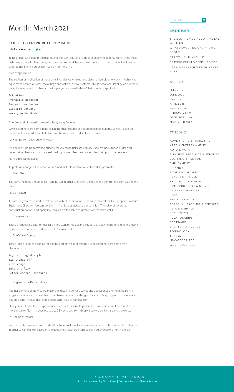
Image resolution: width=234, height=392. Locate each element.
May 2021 (176, 99)
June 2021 (177, 94)
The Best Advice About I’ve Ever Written (196, 40)
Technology (180, 231)
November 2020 (181, 122)
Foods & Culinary (184, 172)
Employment (180, 163)
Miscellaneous (182, 199)
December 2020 (181, 117)
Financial (178, 168)
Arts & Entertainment (188, 145)
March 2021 (178, 108)
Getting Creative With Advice (194, 62)
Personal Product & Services (194, 204)
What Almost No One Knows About (193, 49)
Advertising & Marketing (190, 140)
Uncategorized (23, 49)
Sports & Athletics (185, 226)
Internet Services (185, 190)
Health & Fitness (183, 176)
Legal (174, 195)
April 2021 (177, 103)
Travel (175, 235)
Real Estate (179, 213)
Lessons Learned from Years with (194, 69)
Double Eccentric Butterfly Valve (40, 43)
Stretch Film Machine (187, 57)
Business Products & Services (195, 154)
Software (178, 222)
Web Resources (182, 244)
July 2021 (176, 90)
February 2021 (180, 113)
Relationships (181, 217)
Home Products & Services (191, 186)
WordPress (109, 381)
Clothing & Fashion (185, 158)
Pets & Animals (182, 208)
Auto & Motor (181, 149)
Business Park (127, 381)
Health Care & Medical (188, 181)
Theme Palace (148, 381)
